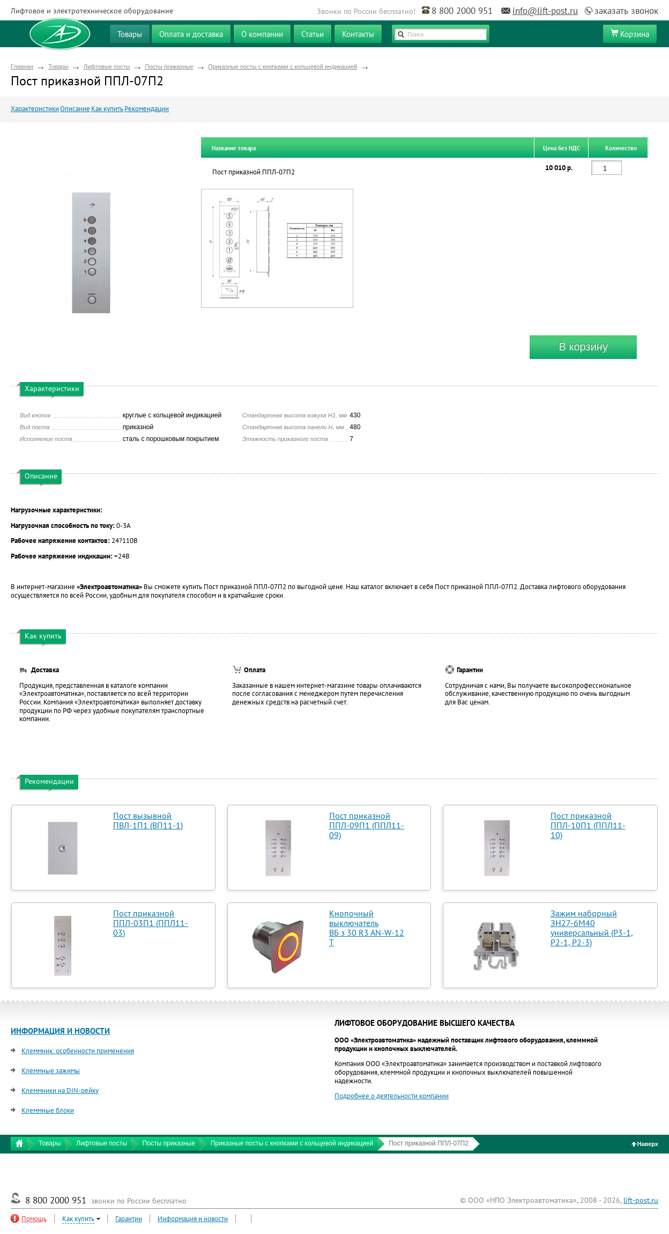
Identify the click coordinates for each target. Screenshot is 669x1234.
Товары (58, 66)
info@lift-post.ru (545, 11)
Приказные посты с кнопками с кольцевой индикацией (283, 66)
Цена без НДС (561, 148)
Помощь (34, 1218)
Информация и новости (193, 1218)
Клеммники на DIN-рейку (60, 1090)
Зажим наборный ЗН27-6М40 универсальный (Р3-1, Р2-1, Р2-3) (592, 927)
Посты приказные (169, 66)
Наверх (645, 1144)
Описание (75, 108)
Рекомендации (146, 108)
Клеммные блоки (47, 1110)
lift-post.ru (640, 1200)
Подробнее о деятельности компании (391, 1095)
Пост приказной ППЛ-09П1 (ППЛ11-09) (366, 825)
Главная (22, 66)
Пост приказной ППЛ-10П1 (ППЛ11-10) (588, 825)
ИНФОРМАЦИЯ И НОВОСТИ (60, 1031)
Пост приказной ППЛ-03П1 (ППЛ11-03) (150, 923)
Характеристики (35, 108)
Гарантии (128, 1218)
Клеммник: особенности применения (77, 1050)
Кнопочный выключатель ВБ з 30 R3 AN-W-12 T (366, 927)
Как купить (107, 108)
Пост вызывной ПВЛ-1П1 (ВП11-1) (148, 820)
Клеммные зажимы (50, 1070)
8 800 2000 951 (462, 11)
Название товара (234, 148)
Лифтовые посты (107, 66)
